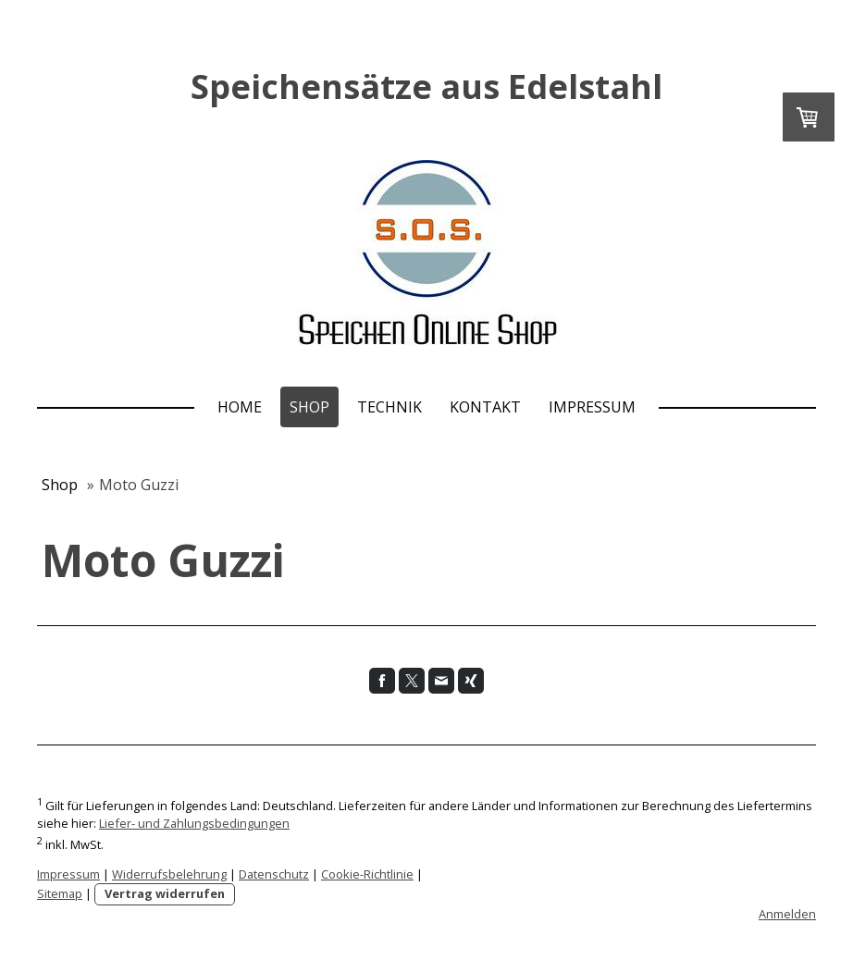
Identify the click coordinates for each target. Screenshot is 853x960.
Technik (389, 407)
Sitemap (59, 893)
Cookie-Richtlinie (367, 874)
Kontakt (485, 407)
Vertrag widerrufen (165, 893)
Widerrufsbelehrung (169, 874)
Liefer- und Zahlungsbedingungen (194, 823)
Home (239, 407)
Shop (309, 407)
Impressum (592, 407)
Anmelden (787, 913)
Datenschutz (274, 874)
